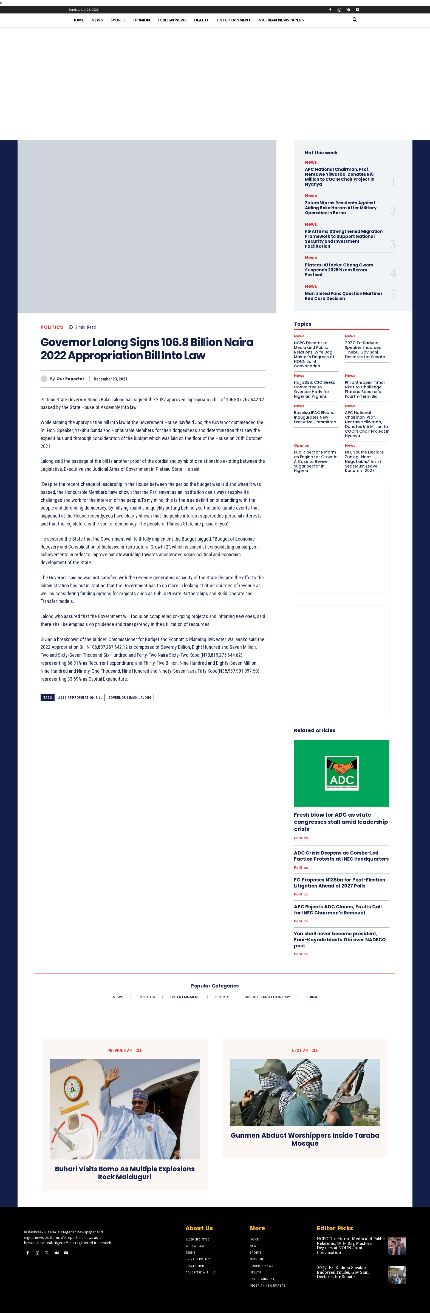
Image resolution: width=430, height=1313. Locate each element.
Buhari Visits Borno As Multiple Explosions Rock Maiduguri (125, 1173)
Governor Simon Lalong (130, 698)
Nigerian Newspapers (281, 20)
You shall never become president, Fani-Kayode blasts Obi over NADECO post (340, 939)
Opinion (141, 20)
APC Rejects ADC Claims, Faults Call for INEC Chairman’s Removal (338, 909)
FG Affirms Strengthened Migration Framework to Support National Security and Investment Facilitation (344, 239)
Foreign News (172, 20)
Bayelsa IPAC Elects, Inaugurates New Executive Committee (315, 417)
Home (78, 20)
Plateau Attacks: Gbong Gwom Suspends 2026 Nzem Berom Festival (339, 270)
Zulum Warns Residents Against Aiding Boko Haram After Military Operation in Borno (341, 208)
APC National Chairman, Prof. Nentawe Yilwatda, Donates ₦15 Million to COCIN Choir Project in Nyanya (339, 176)
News (97, 20)
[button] (354, 20)
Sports (118, 20)
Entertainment (234, 20)
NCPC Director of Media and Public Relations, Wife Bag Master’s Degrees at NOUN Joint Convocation (351, 1245)
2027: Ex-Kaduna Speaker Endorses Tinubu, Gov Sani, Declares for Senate (343, 1272)
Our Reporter (70, 379)
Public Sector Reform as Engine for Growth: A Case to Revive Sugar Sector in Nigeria (315, 461)
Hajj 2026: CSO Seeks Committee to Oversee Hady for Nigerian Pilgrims (314, 389)
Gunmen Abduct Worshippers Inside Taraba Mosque (305, 1140)
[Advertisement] (215, 99)
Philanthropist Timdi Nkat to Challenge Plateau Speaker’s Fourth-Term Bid (364, 389)
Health (202, 20)
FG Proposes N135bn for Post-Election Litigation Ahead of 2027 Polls (339, 883)
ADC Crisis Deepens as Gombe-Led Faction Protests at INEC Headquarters (341, 856)
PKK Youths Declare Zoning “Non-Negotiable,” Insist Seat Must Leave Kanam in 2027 (364, 461)
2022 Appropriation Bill (80, 698)
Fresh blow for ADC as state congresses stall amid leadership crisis (341, 822)
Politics (52, 327)
